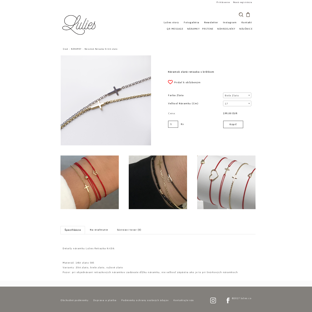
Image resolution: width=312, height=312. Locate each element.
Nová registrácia (242, 2)
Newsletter (211, 22)
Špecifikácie (73, 230)
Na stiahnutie (99, 229)
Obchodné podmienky (74, 300)
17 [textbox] (226, 103)
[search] (241, 14)
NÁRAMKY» (194, 28)
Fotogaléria (191, 22)
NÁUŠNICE (246, 28)
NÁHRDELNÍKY (226, 28)
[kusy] (173, 124)
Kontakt (247, 22)
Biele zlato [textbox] (232, 95)
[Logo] (79, 25)
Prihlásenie (223, 2)
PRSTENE (208, 28)
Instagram (230, 22)
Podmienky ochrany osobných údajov (145, 300)
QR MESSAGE (175, 28)
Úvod (65, 49)
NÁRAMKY (76, 49)
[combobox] (237, 95)
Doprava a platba (105, 300)
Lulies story (171, 22)
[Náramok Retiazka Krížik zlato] (106, 57)
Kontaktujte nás (184, 300)
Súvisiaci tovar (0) (129, 229)
